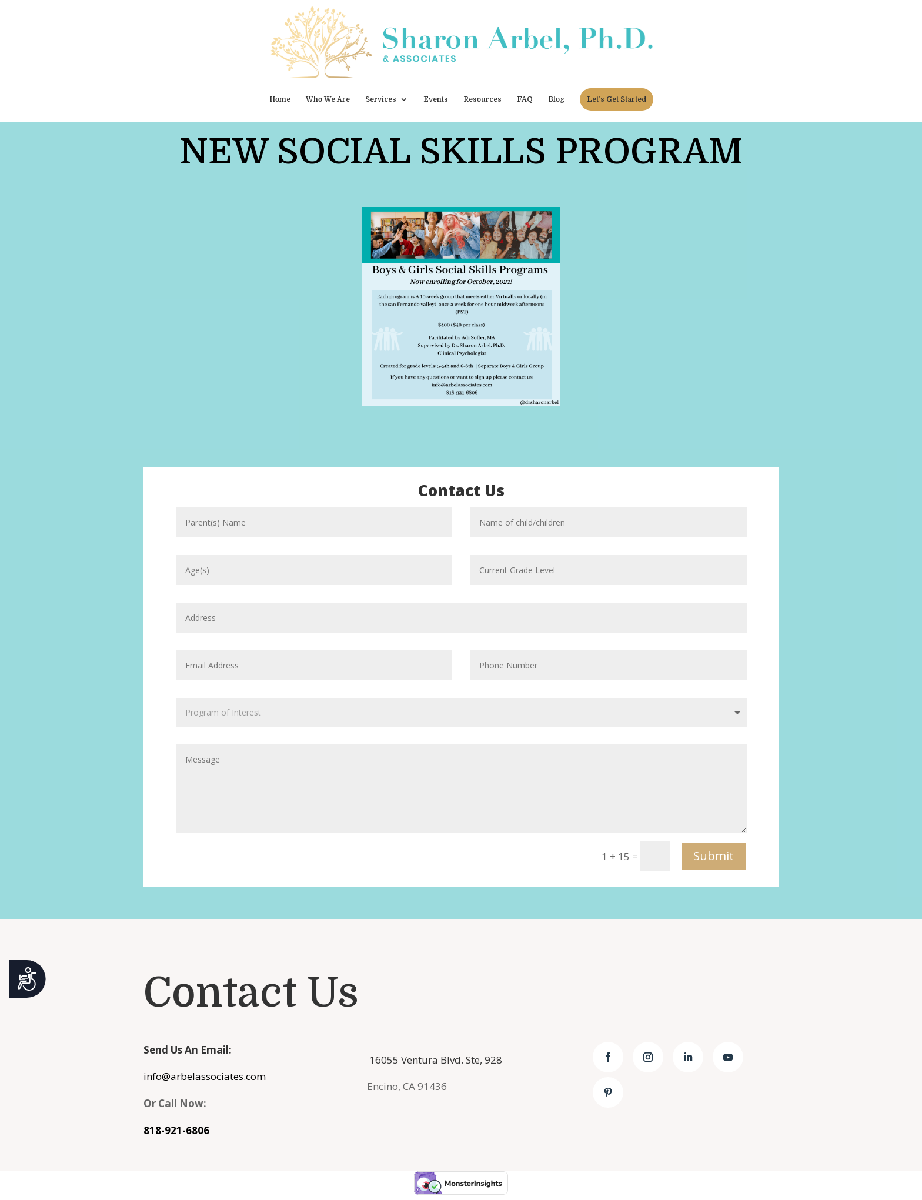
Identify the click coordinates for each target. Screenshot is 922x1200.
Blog (556, 99)
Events (435, 99)
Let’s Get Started (616, 99)
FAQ (525, 99)
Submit (713, 856)
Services (380, 99)
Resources (482, 99)
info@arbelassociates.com (204, 1076)
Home (279, 99)
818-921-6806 (176, 1130)
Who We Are (328, 99)
